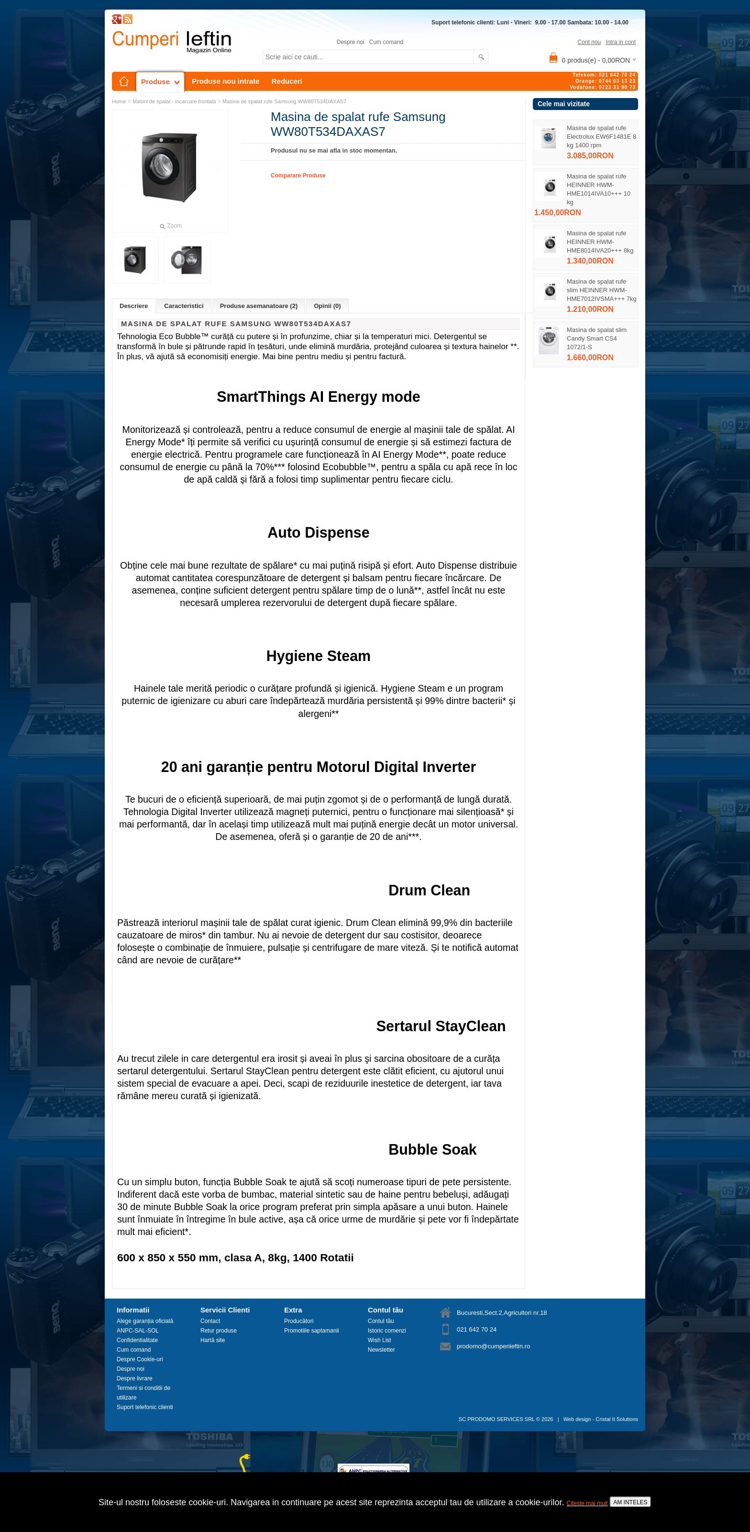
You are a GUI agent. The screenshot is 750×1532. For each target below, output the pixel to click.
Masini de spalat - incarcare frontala (174, 101)
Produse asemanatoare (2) (259, 305)
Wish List (379, 1340)
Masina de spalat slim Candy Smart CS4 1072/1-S (597, 338)
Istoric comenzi (387, 1330)
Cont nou (589, 42)
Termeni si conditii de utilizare (143, 1393)
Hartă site (212, 1340)
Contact (210, 1321)
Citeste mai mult (587, 1503)
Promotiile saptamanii (311, 1330)
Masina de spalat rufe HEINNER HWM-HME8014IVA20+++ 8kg (600, 242)
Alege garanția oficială (145, 1321)
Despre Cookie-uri (140, 1359)
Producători (298, 1321)
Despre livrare (135, 1378)
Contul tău (381, 1321)
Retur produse (218, 1330)
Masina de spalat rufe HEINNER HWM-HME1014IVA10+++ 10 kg (598, 189)
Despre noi (350, 42)
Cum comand (386, 42)
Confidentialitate (137, 1340)
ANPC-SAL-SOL (138, 1330)
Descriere (134, 305)
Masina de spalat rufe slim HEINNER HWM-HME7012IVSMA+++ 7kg (602, 290)
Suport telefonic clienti (145, 1407)
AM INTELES (630, 1502)
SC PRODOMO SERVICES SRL (497, 1419)
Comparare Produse (298, 175)
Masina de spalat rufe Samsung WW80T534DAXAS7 (284, 101)
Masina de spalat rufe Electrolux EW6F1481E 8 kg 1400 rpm (601, 136)
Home (119, 101)
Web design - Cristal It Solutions (600, 1419)
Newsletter (381, 1349)
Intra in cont (621, 42)
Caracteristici (183, 305)
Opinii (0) (327, 305)
